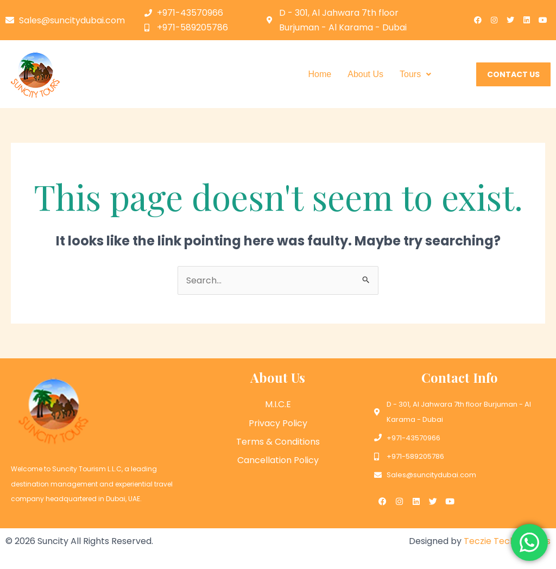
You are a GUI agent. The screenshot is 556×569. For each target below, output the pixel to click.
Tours (415, 74)
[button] (415, 74)
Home (320, 74)
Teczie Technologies (507, 541)
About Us (365, 74)
